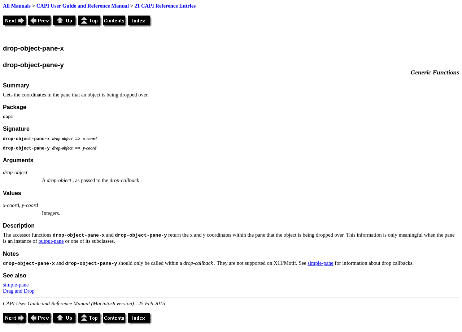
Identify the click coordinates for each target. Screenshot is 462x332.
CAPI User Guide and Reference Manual (82, 6)
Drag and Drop (19, 291)
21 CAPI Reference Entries (165, 6)
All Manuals (17, 6)
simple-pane (321, 263)
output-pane (51, 241)
